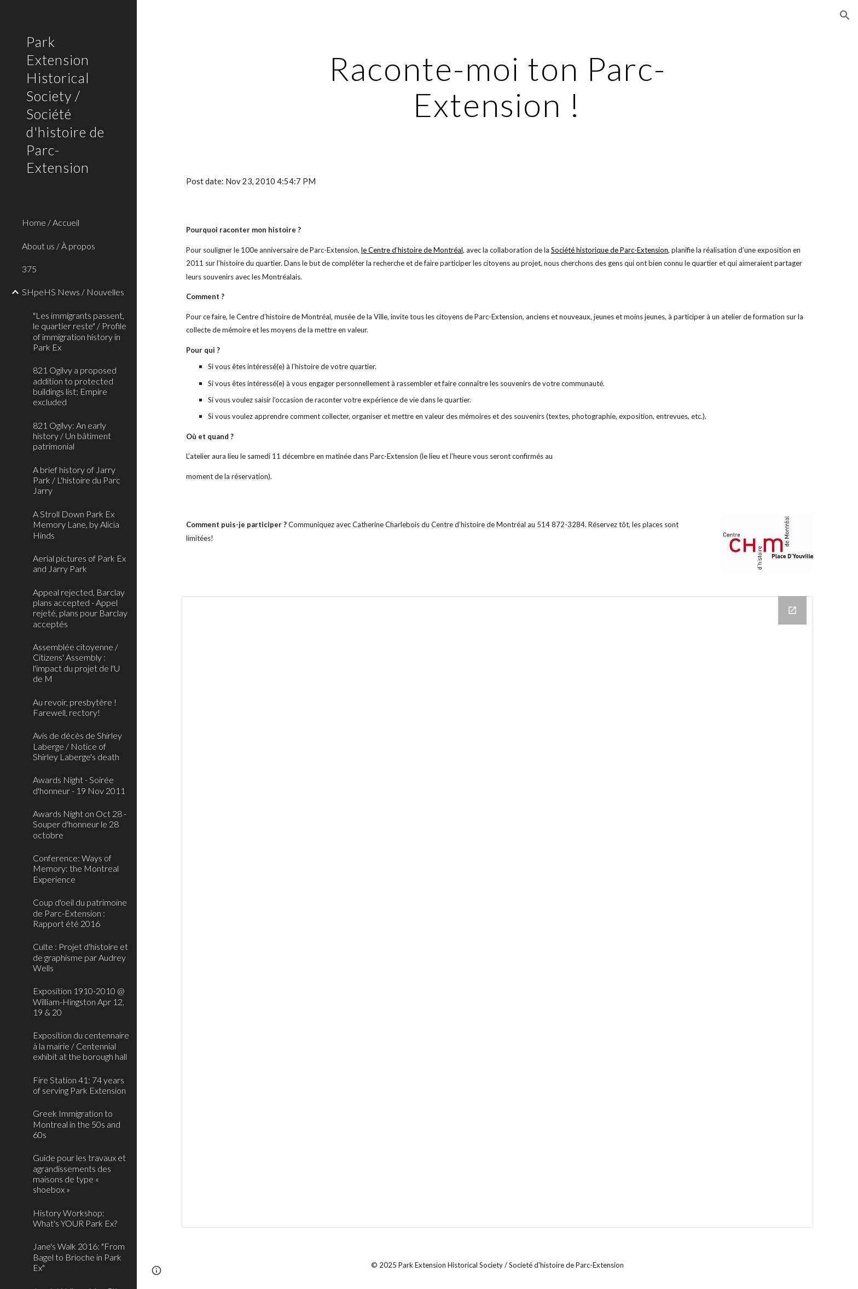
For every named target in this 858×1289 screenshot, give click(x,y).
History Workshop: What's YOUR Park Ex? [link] (75, 1218)
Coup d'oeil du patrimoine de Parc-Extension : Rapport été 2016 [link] (80, 913)
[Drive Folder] (497, 911)
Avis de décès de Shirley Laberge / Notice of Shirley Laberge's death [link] (77, 746)
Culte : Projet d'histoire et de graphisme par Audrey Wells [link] (80, 957)
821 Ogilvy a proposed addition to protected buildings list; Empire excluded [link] (75, 386)
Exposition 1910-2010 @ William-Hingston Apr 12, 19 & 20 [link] (79, 1001)
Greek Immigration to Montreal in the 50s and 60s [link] (76, 1124)
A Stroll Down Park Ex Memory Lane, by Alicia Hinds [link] (76, 524)
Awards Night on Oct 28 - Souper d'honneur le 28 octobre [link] (79, 824)
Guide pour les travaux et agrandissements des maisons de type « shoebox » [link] (79, 1173)
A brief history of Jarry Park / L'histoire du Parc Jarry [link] (76, 480)
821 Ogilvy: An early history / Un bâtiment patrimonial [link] (72, 436)
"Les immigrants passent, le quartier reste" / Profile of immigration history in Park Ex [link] (79, 331)
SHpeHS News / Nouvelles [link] (73, 292)
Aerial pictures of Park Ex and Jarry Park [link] (79, 563)
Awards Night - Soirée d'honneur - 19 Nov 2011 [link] (79, 784)
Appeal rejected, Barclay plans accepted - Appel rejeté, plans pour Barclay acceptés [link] (80, 608)
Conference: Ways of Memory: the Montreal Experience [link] (76, 868)
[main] (497, 86)
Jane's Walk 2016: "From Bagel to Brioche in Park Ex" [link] (79, 1257)
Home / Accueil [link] (50, 222)
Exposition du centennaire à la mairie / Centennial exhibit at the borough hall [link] (81, 1045)
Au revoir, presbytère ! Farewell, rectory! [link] (75, 707)
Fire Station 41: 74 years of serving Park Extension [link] (79, 1085)
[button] (845, 15)
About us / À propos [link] (58, 246)
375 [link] (29, 269)
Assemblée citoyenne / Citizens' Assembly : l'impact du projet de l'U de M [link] (76, 662)
